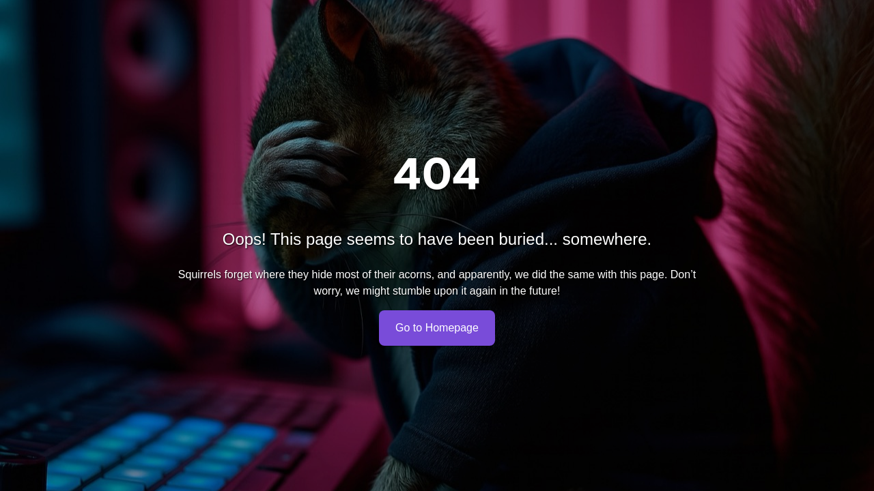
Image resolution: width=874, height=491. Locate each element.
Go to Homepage (437, 328)
